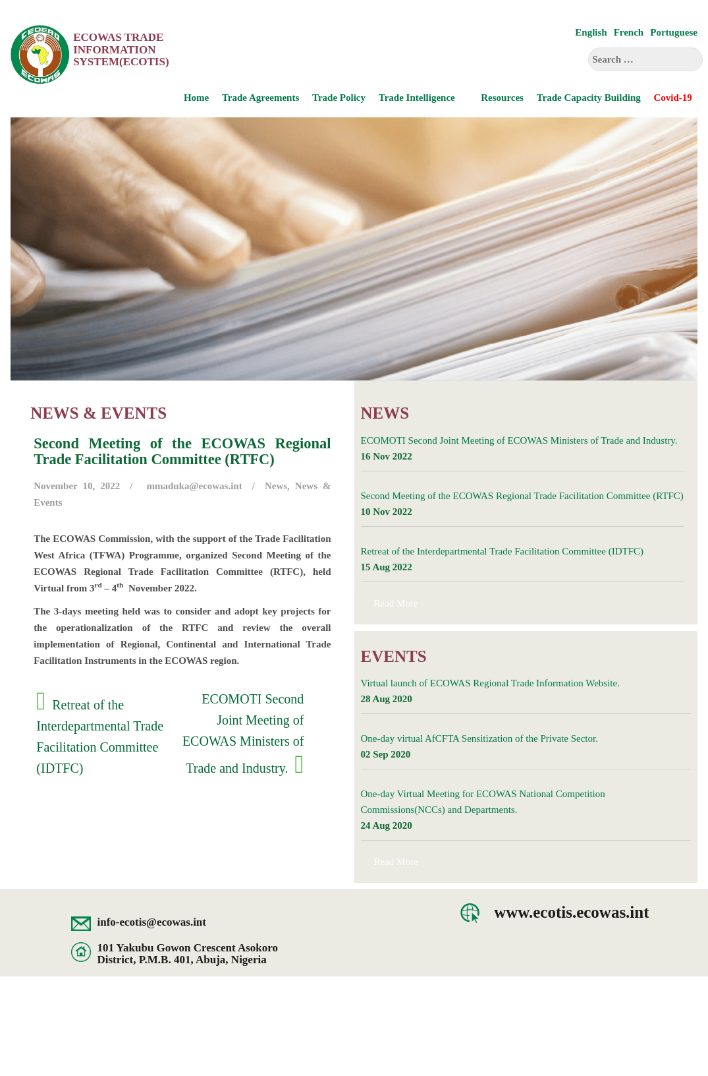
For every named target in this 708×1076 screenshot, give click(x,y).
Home (196, 97)
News (276, 486)
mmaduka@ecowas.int (194, 486)
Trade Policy (339, 97)
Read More (396, 603)
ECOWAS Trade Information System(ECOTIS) (121, 49)
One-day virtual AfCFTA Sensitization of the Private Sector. (479, 738)
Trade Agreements (260, 97)
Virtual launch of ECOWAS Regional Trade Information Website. (490, 683)
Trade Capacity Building (589, 97)
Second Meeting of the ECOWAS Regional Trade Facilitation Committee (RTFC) (522, 496)
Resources (502, 97)
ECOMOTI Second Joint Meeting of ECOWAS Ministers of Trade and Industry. (243, 733)
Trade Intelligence (417, 97)
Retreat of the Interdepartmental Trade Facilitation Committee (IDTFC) (502, 551)
